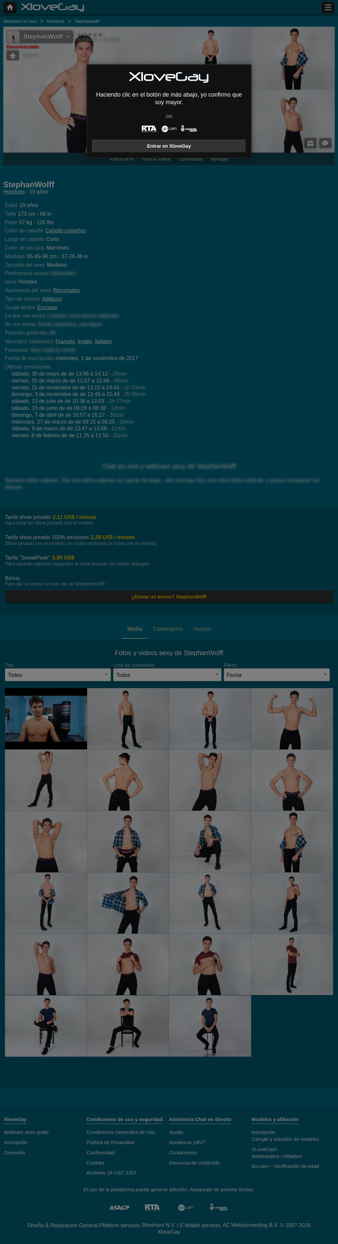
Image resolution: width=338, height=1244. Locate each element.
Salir (169, 116)
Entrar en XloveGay (169, 146)
